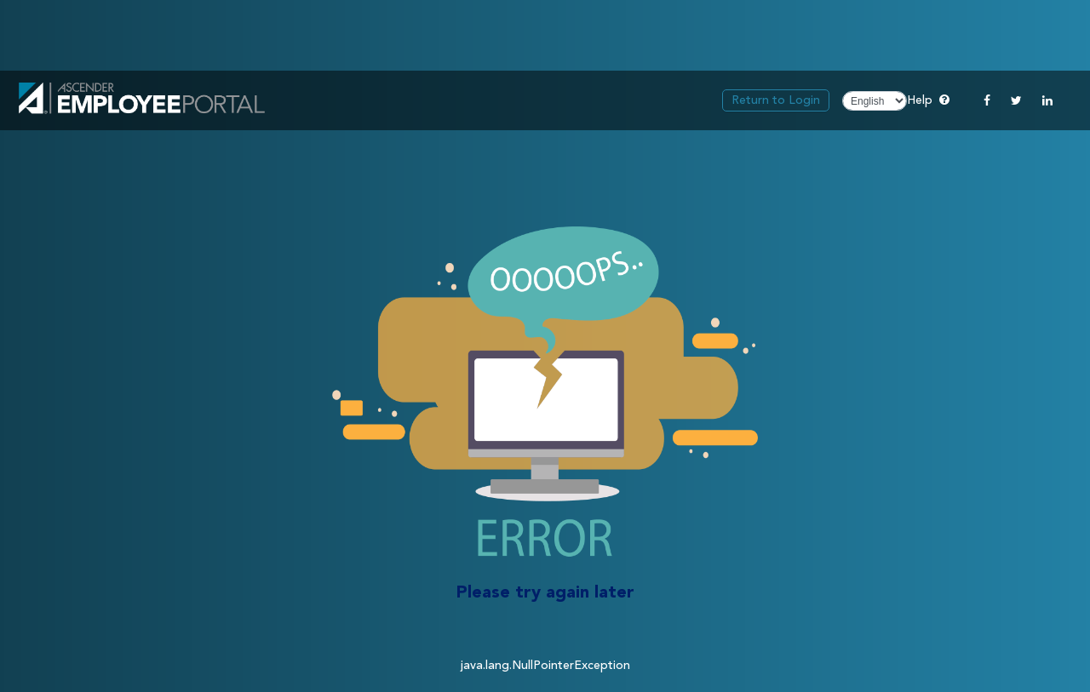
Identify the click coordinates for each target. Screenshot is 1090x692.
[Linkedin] (1047, 100)
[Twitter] (1016, 100)
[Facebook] (987, 100)
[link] (142, 101)
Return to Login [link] (775, 100)
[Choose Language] (874, 101)
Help (928, 99)
